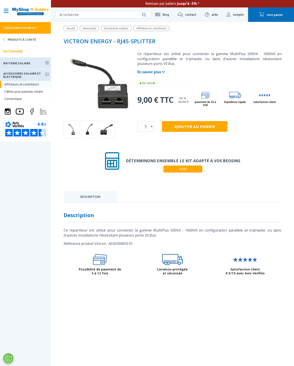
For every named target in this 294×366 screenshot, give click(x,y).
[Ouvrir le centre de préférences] (8, 358)
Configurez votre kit (20, 27)
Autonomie (13, 51)
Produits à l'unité (18, 39)
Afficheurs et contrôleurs (21, 84)
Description (90, 197)
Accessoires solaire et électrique (22, 75)
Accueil (70, 28)
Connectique (13, 99)
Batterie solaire (16, 63)
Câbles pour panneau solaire (23, 91)
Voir (183, 169)
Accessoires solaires (116, 28)
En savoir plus (151, 72)
